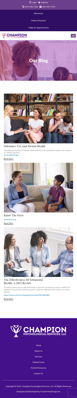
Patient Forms (38, 362)
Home (38, 345)
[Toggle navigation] (73, 35)
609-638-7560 (30, 6)
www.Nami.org (10, 219)
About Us (38, 351)
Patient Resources (38, 368)
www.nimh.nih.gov (11, 155)
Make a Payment (38, 20)
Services (38, 356)
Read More (8, 159)
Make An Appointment (38, 27)
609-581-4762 (47, 6)
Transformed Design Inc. (50, 391)
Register (43, 2)
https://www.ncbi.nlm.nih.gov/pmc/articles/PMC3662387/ (27, 295)
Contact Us (38, 373)
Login (32, 2)
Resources (38, 13)
